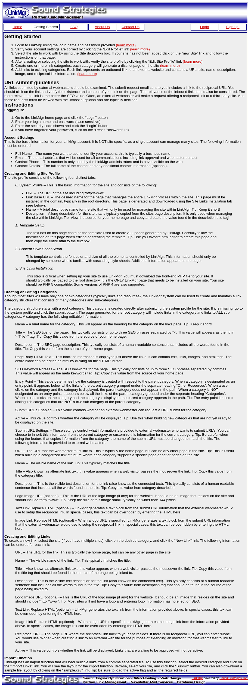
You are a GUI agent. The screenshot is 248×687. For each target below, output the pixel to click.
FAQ (74, 27)
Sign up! (233, 27)
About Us (102, 27)
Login (204, 27)
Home (17, 27)
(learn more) (126, 45)
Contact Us (131, 27)
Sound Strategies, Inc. (233, 678)
